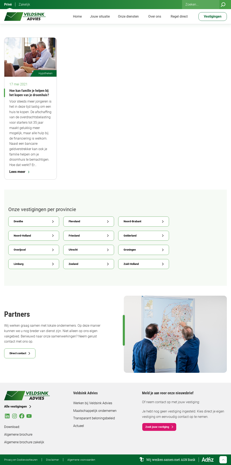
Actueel (78, 426)
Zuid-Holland (131, 263)
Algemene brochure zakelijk (24, 442)
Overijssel (20, 249)
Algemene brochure (18, 434)
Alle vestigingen (15, 406)
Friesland (74, 235)
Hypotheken (45, 73)
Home (77, 16)
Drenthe (18, 221)
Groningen (130, 249)
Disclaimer (52, 459)
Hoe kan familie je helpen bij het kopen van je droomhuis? (29, 92)
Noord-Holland (22, 235)
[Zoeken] (223, 4)
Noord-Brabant (132, 221)
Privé (8, 4)
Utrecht (73, 249)
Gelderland (130, 235)
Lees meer (19, 172)
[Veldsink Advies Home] (25, 16)
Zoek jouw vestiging (157, 426)
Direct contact (18, 353)
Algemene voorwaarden (81, 459)
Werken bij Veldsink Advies (92, 403)
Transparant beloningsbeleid (94, 418)
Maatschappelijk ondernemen (95, 411)
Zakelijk (24, 4)
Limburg (18, 263)
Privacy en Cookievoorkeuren (21, 459)
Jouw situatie (100, 16)
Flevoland (74, 221)
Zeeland (73, 263)
